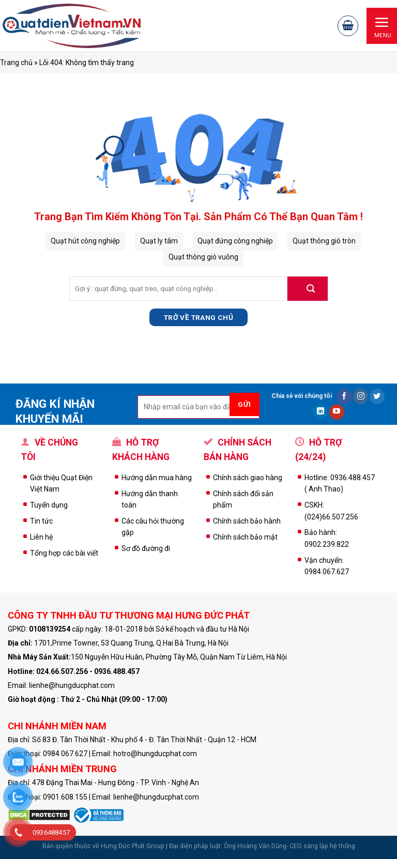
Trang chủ (16, 62)
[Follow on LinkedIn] (320, 412)
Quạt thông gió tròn (324, 241)
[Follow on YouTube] (336, 412)
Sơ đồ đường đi (145, 548)
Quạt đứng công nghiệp (235, 241)
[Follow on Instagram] (360, 396)
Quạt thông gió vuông (203, 257)
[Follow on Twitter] (377, 396)
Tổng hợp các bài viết (64, 553)
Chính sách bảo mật (245, 537)
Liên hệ (41, 537)
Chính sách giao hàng (247, 477)
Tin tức (41, 521)
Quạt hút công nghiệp (85, 241)
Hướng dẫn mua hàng (156, 477)
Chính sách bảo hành (247, 521)
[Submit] (307, 289)
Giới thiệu (45, 477)
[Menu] (382, 25)
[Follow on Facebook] (344, 396)
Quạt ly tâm (159, 241)
